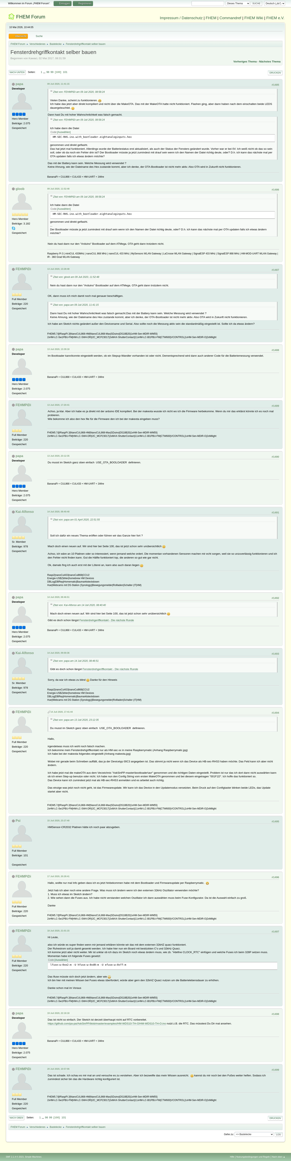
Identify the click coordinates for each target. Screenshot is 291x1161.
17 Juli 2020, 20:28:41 (58, 876)
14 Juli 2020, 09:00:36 (58, 653)
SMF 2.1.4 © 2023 (15, 1157)
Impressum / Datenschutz (181, 18)
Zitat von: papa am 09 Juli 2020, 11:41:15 (76, 304)
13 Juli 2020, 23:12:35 (58, 456)
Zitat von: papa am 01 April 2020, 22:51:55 (76, 519)
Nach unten (17, 72)
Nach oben (16, 1118)
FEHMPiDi (23, 269)
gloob (20, 189)
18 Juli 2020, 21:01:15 (58, 930)
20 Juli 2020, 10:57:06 (58, 1069)
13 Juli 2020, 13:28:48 (58, 269)
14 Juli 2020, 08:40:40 (58, 511)
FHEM (211, 18)
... (44, 72)
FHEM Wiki (253, 18)
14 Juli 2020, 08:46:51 (58, 597)
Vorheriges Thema (245, 61)
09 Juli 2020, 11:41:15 (58, 84)
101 (65, 72)
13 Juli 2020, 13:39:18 (58, 349)
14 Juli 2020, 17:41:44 (62, 712)
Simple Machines (33, 1157)
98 (47, 72)
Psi (18, 820)
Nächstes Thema (269, 61)
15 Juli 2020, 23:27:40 (58, 820)
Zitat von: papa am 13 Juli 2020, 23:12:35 (76, 720)
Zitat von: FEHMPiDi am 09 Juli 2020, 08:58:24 (79, 92)
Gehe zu (228, 1134)
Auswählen (64, 132)
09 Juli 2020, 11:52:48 (58, 189)
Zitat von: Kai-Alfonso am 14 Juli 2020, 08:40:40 (79, 605)
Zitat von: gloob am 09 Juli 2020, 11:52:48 (76, 277)
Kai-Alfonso (25, 511)
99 (52, 72)
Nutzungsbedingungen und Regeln (253, 1157)
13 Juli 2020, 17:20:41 (58, 405)
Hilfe (232, 1157)
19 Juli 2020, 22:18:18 (58, 1013)
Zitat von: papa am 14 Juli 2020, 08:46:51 (76, 661)
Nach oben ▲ (278, 1157)
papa (19, 84)
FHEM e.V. (275, 18)
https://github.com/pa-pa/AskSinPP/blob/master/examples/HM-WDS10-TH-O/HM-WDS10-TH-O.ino (107, 1023)
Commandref (230, 18)
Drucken (275, 73)
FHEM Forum (30, 16)
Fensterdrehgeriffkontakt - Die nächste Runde (106, 620)
